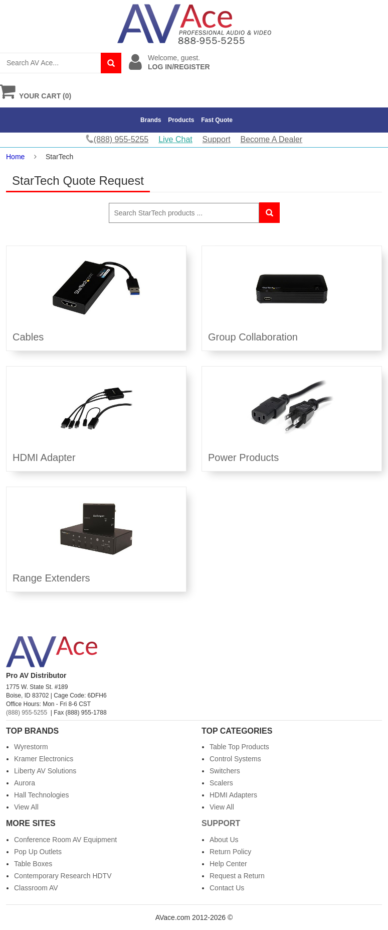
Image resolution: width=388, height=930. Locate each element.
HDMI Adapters (233, 795)
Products (181, 120)
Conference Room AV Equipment (65, 840)
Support (217, 139)
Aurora (24, 783)
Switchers (225, 771)
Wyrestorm (31, 747)
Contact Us (227, 888)
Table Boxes (33, 864)
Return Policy (230, 852)
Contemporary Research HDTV (63, 876)
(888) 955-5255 (26, 712)
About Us (224, 840)
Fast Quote (217, 120)
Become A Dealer (272, 139)
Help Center (228, 864)
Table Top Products (239, 747)
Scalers (221, 783)
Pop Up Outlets (38, 852)
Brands (150, 120)
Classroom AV (36, 888)
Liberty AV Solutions (45, 771)
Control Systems (235, 759)
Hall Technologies (41, 795)
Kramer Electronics (43, 759)
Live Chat (175, 139)
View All (26, 807)
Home (15, 157)
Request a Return (237, 876)
